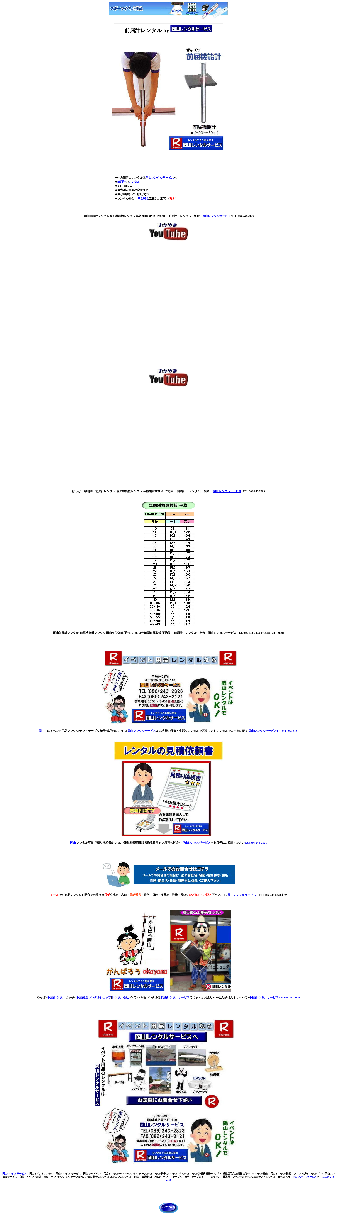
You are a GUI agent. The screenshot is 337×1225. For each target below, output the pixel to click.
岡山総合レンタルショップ (94, 997)
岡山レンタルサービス (160, 177)
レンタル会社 (120, 997)
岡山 (41, 730)
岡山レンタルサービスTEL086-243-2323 (273, 730)
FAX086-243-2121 (256, 842)
